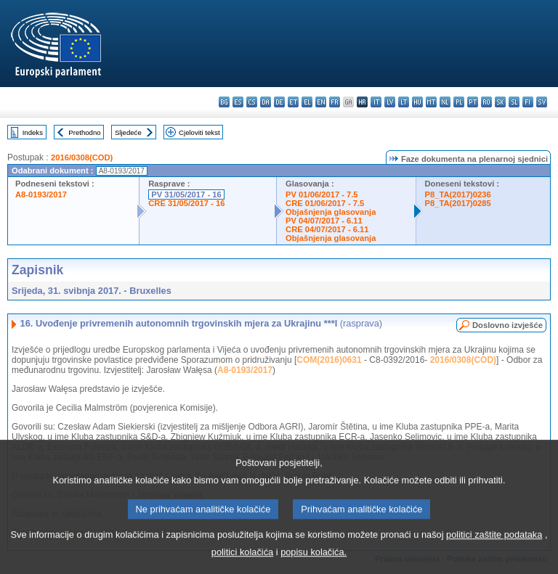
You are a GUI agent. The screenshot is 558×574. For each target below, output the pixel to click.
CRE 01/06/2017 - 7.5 (325, 203)
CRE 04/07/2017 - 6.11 (327, 229)
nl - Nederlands (445, 102)
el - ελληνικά (307, 102)
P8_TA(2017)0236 (458, 194)
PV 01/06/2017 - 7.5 (322, 194)
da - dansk (265, 102)
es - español (237, 102)
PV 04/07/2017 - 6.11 (324, 220)
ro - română (486, 102)
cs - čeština (251, 102)
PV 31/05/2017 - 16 (186, 194)
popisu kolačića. (313, 563)
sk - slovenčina (500, 102)
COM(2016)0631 (328, 360)
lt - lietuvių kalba (403, 102)
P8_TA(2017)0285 (458, 203)
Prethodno (84, 132)
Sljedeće (128, 132)
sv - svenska (541, 102)
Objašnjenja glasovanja (331, 212)
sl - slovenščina (514, 102)
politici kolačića (242, 563)
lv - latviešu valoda (389, 102)
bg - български (224, 102)
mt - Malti (431, 102)
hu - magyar (417, 102)
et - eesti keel (293, 102)
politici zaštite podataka (494, 546)
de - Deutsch (279, 102)
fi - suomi (527, 102)
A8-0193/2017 (41, 194)
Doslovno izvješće (507, 325)
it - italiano (376, 102)
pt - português (472, 102)
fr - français (334, 102)
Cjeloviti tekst (199, 132)
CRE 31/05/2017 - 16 (186, 203)
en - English (320, 102)
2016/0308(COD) (82, 157)
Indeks (33, 132)
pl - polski (458, 102)
